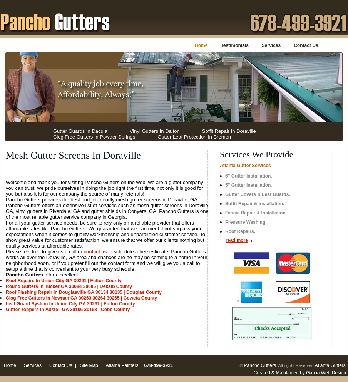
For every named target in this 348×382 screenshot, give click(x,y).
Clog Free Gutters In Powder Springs (94, 137)
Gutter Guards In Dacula (80, 131)
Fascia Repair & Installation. (256, 213)
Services (271, 45)
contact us (95, 252)
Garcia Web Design (326, 372)
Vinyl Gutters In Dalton (155, 131)
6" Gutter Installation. (248, 176)
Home (201, 45)
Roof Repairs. (240, 231)
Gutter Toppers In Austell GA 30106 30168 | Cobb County (68, 309)
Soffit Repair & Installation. (254, 203)
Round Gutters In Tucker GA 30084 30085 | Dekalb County (69, 286)
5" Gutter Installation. (248, 185)
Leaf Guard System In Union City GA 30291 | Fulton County (70, 304)
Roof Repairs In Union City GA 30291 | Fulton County (64, 280)
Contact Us (306, 45)
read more (237, 240)
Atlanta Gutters (330, 365)
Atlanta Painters (122, 365)
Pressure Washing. (246, 222)
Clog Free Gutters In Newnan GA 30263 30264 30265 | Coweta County (81, 298)
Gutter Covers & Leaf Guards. (257, 194)
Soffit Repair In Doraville (229, 131)
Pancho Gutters (260, 365)
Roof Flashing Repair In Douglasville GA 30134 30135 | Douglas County (84, 292)
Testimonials (234, 45)
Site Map (89, 365)
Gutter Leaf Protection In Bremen (194, 137)
